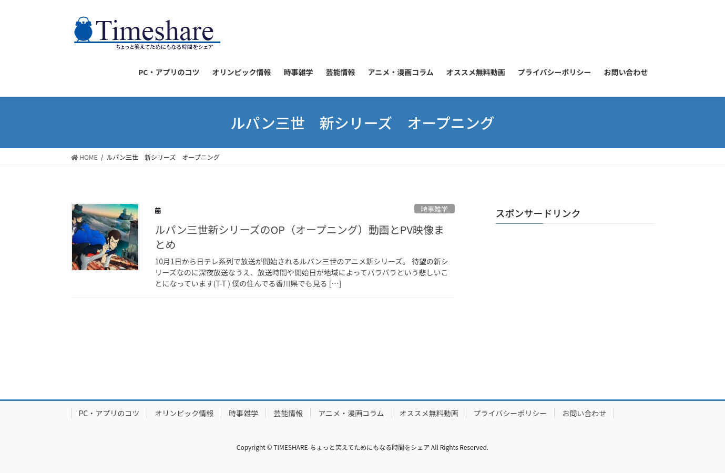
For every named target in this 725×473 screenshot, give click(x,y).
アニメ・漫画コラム (351, 413)
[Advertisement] (575, 297)
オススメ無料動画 (429, 413)
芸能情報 (288, 413)
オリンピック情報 (184, 413)
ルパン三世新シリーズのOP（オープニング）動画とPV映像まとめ (299, 237)
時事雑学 (434, 209)
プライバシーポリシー (510, 413)
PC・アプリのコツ (109, 413)
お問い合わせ (584, 413)
